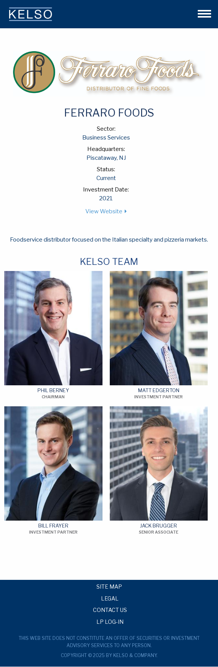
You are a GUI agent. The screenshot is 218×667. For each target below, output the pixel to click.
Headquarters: (106, 149)
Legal (110, 598)
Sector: (106, 128)
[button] (201, 12)
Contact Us (110, 610)
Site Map (109, 586)
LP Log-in (110, 621)
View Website (103, 211)
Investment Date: (106, 189)
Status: (106, 169)
